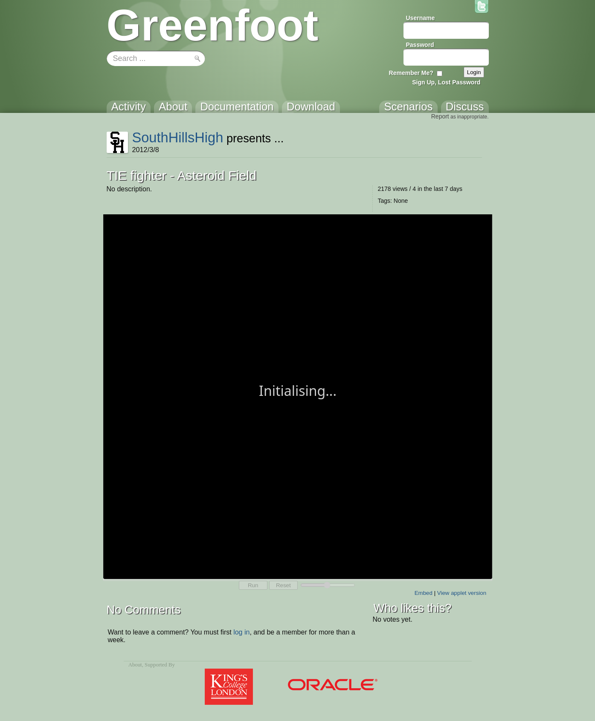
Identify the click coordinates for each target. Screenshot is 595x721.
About (135, 665)
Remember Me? (411, 72)
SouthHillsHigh (177, 137)
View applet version (461, 593)
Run (253, 585)
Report (440, 116)
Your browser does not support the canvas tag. (298, 396)
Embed (423, 593)
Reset (283, 585)
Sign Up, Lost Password (446, 82)
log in (241, 632)
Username (420, 17)
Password (420, 44)
